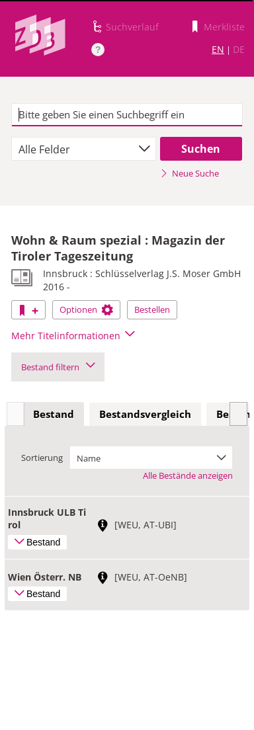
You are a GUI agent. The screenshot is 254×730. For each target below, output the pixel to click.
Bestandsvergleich (145, 414)
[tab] (53, 414)
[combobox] (83, 149)
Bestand (53, 414)
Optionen (86, 309)
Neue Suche (189, 173)
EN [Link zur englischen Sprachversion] (218, 49)
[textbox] (126, 115)
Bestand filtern (58, 367)
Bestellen (152, 309)
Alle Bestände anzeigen (188, 475)
